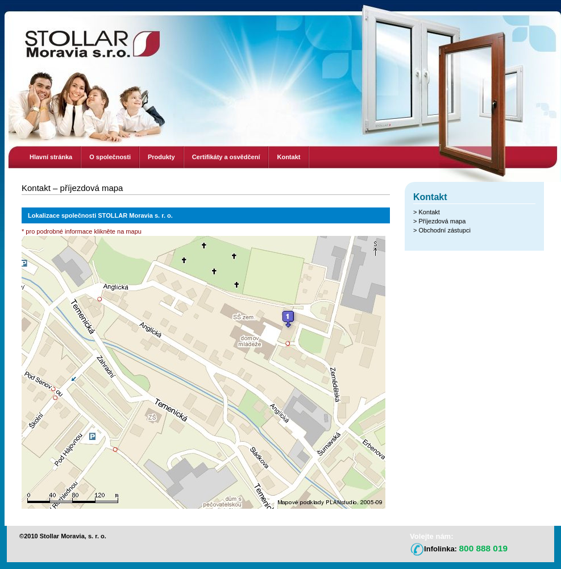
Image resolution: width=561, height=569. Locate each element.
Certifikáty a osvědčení (226, 156)
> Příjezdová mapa (439, 221)
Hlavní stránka (51, 156)
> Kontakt (426, 212)
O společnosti (110, 156)
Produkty (161, 156)
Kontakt (288, 156)
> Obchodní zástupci (442, 230)
